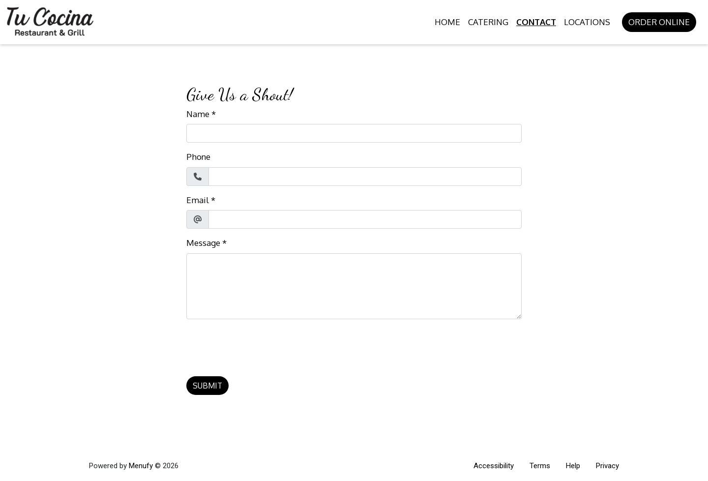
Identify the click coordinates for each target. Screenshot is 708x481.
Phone (198, 156)
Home (447, 22)
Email (197, 200)
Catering (488, 22)
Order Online (659, 22)
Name (197, 114)
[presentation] (261, 346)
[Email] (365, 219)
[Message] (354, 286)
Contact (536, 22)
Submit (207, 386)
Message (203, 243)
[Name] (354, 133)
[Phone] (365, 176)
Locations (587, 22)
